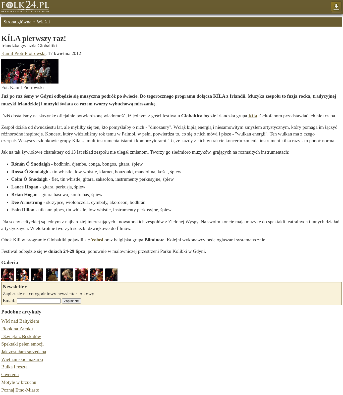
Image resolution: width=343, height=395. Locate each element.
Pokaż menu (336, 7)
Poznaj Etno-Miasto (20, 390)
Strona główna (17, 21)
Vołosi (97, 239)
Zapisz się (71, 301)
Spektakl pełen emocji (22, 344)
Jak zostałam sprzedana (23, 351)
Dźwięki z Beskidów (21, 336)
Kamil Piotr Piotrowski (23, 53)
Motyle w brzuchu (18, 382)
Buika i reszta (14, 366)
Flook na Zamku (17, 328)
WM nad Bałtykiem (20, 321)
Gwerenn (10, 374)
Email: (9, 300)
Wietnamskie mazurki (22, 359)
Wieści (43, 21)
